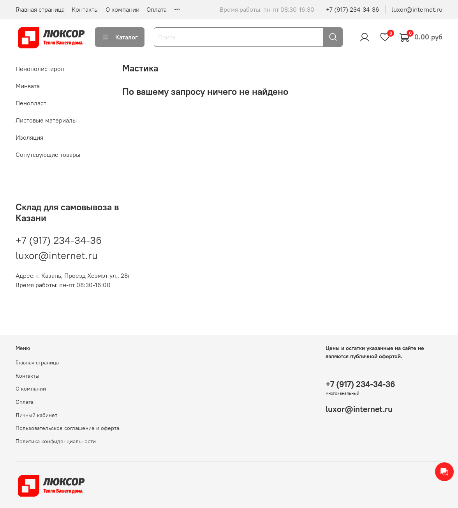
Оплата (156, 9)
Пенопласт (31, 103)
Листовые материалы (46, 120)
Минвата (28, 86)
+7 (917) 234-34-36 (352, 9)
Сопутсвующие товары (48, 154)
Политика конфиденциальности (56, 441)
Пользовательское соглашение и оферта (67, 428)
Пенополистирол (40, 69)
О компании (122, 9)
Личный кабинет (36, 415)
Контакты (85, 9)
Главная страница (40, 9)
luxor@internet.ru (416, 9)
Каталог (120, 37)
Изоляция (29, 137)
